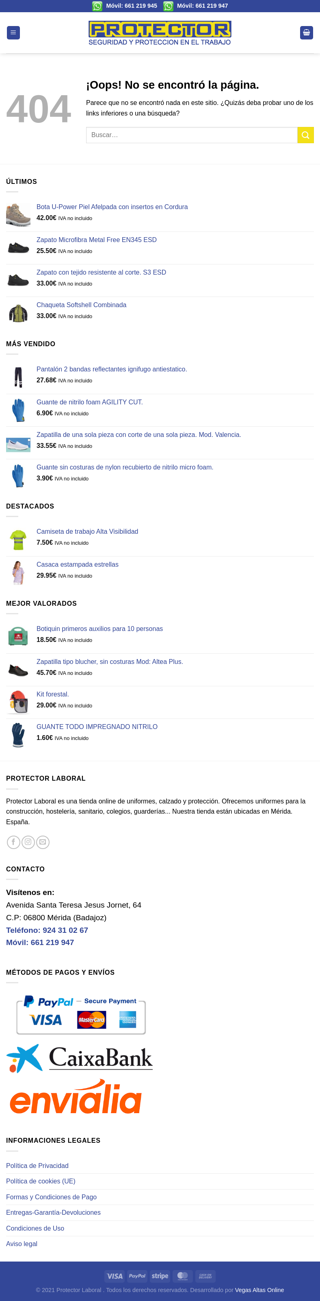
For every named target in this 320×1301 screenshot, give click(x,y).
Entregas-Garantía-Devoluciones (53, 1212)
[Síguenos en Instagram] (28, 842)
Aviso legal (21, 1243)
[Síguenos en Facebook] (13, 842)
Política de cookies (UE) (41, 1181)
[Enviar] (306, 135)
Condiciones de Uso (35, 1228)
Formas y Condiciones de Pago (51, 1197)
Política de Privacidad (37, 1165)
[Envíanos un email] (43, 842)
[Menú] (13, 32)
